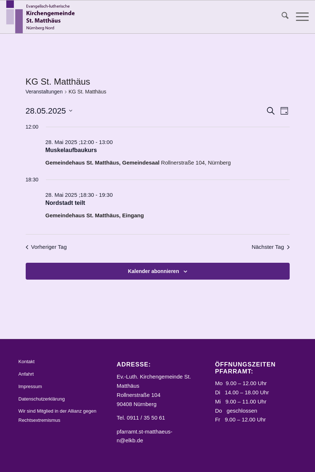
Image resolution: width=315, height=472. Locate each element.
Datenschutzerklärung (41, 399)
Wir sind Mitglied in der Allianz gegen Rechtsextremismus (57, 415)
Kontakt (26, 361)
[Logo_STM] (42, 16)
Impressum (30, 386)
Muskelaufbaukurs (71, 150)
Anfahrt (26, 374)
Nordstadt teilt (65, 203)
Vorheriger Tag (46, 247)
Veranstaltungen (44, 92)
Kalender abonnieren (153, 271)
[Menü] (299, 16)
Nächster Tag (270, 247)
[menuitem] (281, 16)
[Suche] (281, 16)
